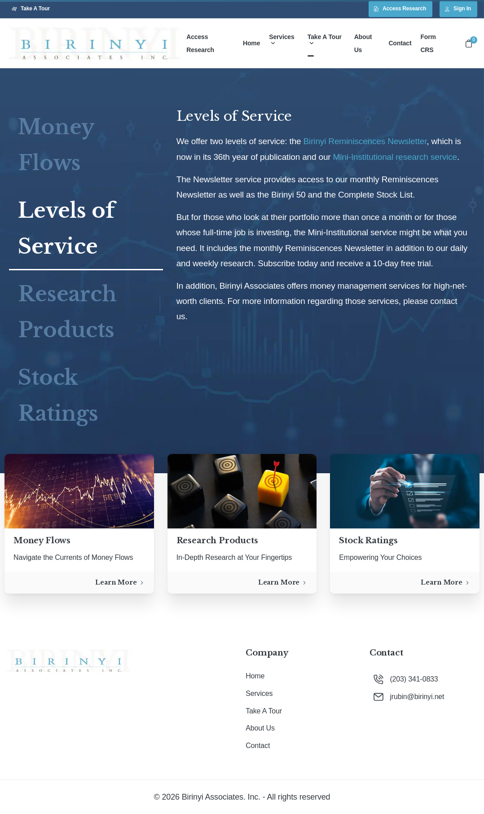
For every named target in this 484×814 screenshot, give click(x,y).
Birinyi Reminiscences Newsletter (365, 141)
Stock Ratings (58, 395)
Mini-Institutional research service (395, 157)
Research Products (67, 312)
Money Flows (56, 145)
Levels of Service (66, 228)
